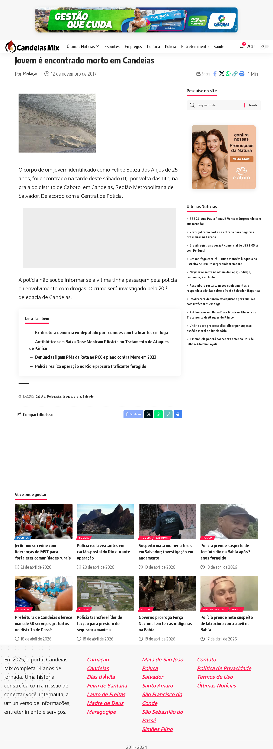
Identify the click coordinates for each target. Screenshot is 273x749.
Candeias (23, 604)
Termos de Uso (215, 672)
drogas (67, 390)
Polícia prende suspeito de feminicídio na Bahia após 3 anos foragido (225, 546)
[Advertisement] (99, 232)
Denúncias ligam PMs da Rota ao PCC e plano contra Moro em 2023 (95, 351)
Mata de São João (162, 654)
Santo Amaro (157, 680)
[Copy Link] (235, 68)
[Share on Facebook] (215, 68)
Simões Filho (157, 724)
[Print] (241, 68)
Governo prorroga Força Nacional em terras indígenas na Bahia (165, 618)
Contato (206, 654)
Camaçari (98, 654)
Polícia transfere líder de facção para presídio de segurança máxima (99, 618)
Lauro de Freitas (106, 689)
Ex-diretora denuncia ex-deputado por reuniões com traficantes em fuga (101, 326)
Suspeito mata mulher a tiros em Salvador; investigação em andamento (166, 546)
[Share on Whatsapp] (228, 68)
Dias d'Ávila (101, 672)
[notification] (242, 40)
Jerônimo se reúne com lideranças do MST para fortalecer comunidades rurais (43, 546)
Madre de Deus (105, 698)
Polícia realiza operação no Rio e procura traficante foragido (90, 360)
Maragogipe (101, 706)
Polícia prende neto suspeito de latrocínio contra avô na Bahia (226, 618)
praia (77, 390)
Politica (23, 532)
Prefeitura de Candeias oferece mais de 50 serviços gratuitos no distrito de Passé (43, 618)
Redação (31, 68)
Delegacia (54, 390)
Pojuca (150, 663)
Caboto (40, 390)
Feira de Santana (215, 604)
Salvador (89, 390)
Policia (84, 532)
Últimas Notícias (216, 680)
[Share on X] (222, 68)
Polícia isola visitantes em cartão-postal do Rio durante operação (103, 546)
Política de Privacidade (224, 663)
